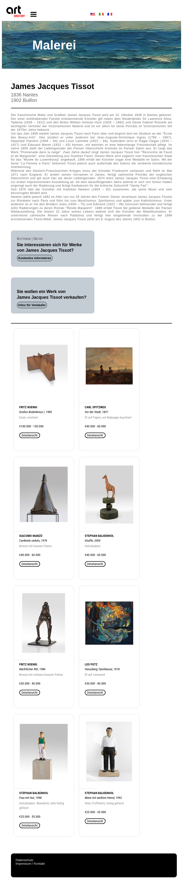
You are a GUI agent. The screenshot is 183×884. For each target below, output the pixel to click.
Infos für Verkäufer (32, 305)
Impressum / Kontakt (30, 863)
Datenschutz (24, 860)
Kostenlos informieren (34, 258)
